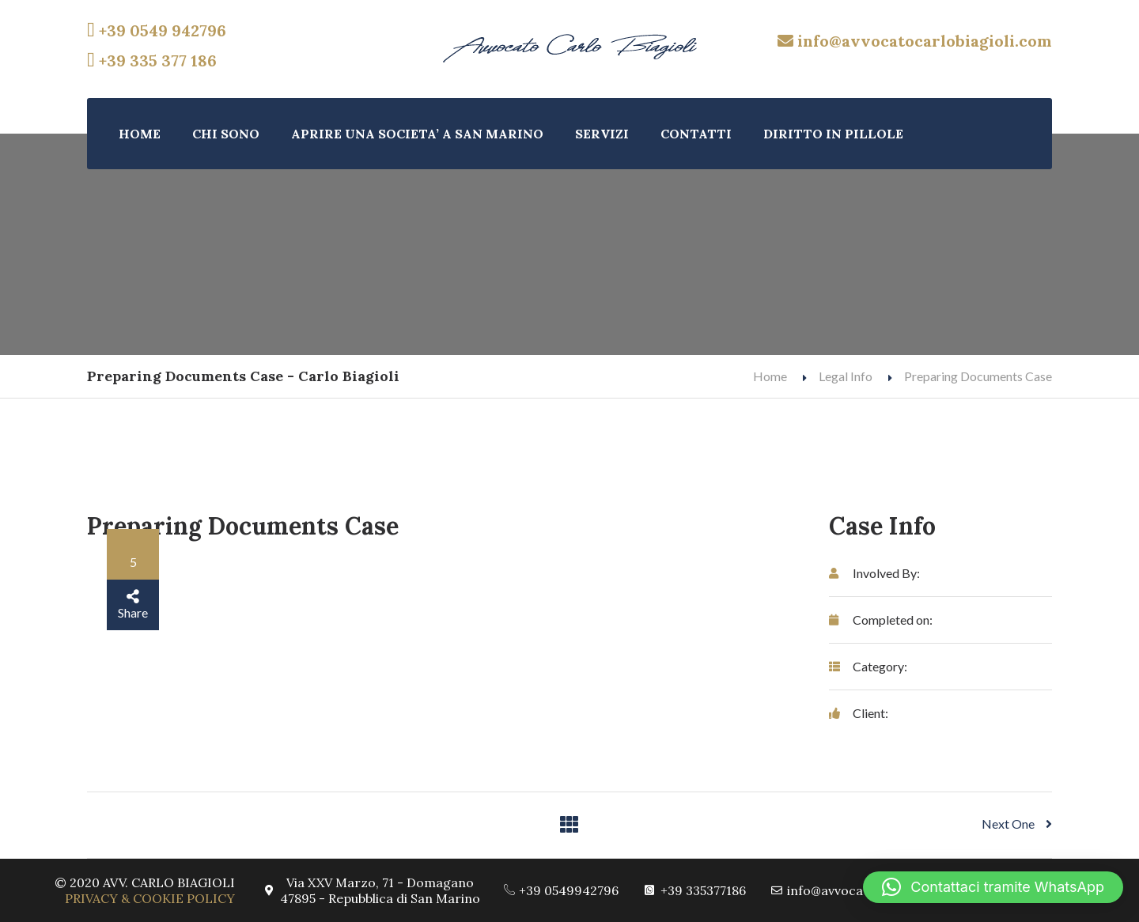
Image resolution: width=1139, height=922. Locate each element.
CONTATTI (696, 134)
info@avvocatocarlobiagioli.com (915, 41)
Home (770, 376)
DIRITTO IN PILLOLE (833, 134)
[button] (993, 887)
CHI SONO (225, 134)
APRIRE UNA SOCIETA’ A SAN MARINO (417, 134)
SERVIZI (602, 134)
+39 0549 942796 (156, 30)
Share (133, 604)
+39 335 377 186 (152, 60)
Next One (1017, 823)
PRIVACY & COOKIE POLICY (150, 898)
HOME (140, 134)
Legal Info (845, 376)
